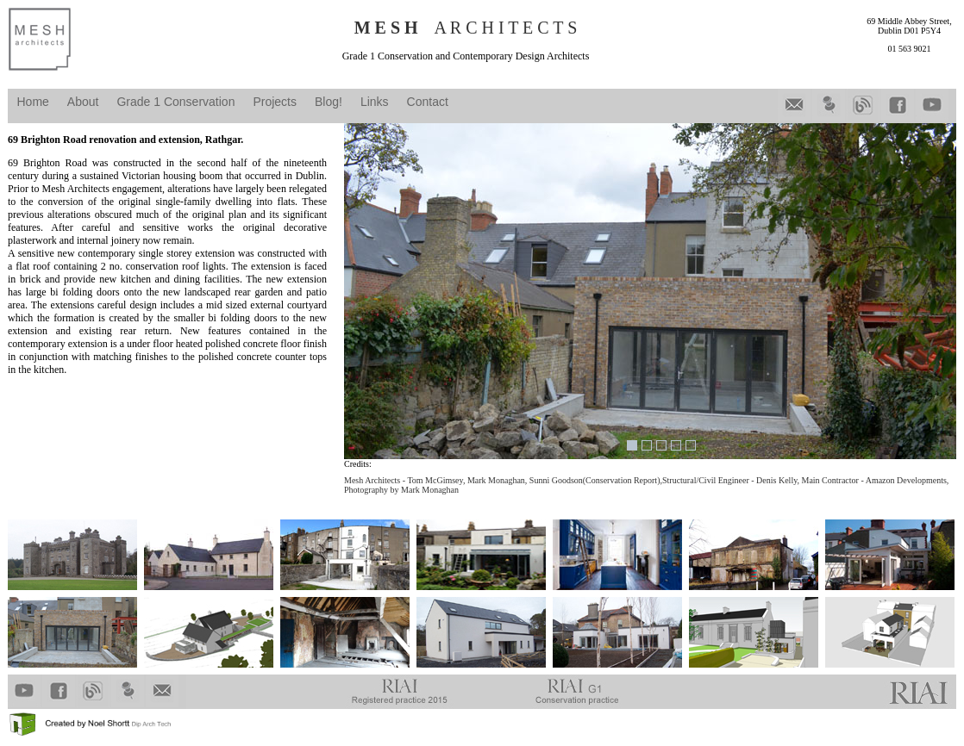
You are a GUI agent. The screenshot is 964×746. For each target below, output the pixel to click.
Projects (275, 102)
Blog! (328, 102)
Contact (427, 102)
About (83, 102)
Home (33, 102)
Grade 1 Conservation (175, 102)
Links (374, 102)
